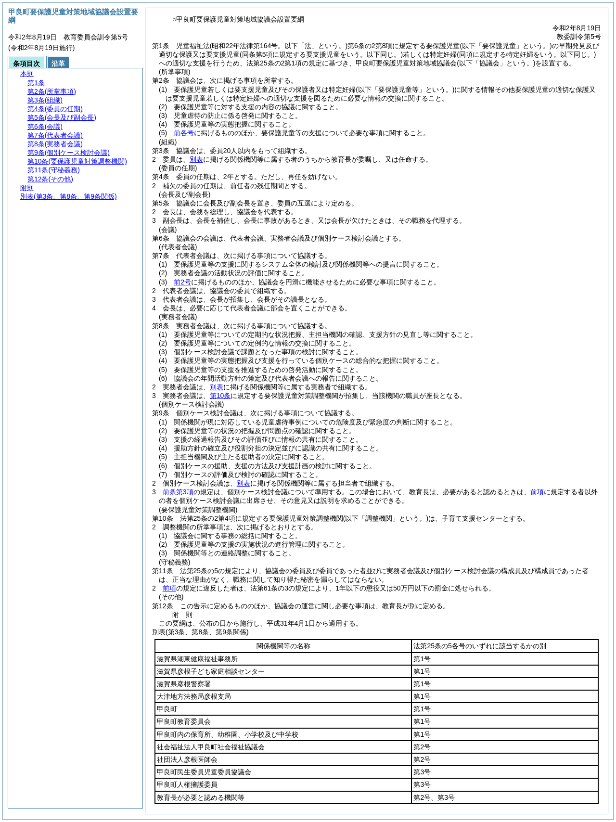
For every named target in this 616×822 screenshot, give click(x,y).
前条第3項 (178, 492)
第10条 (220, 395)
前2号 (182, 282)
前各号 (184, 133)
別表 (196, 159)
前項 (537, 492)
